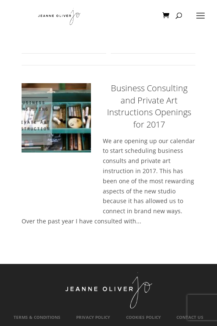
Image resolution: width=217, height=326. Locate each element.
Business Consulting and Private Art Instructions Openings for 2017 (149, 106)
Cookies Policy (143, 317)
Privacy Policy (93, 317)
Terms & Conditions (37, 317)
